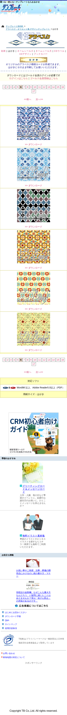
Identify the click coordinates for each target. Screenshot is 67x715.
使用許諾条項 (11, 628)
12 (44, 87)
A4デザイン (25, 54)
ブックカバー (41, 54)
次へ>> (39, 99)
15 (58, 87)
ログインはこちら (18, 78)
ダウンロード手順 (13, 616)
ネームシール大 (44, 51)
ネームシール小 (25, 51)
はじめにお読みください (16, 612)
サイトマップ (11, 624)
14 (53, 87)
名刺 (3, 51)
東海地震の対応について (14, 657)
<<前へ (27, 99)
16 (62, 87)
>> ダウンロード (33, 144)
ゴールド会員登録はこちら (44, 78)
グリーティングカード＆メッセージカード (33, 489)
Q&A (7, 620)
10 (35, 87)
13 (48, 87)
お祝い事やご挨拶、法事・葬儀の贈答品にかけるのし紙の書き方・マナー (33, 573)
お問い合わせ (9, 653)
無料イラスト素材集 (33, 535)
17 (33, 91)
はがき (11, 51)
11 (39, 87)
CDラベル (59, 51)
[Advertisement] (33, 19)
